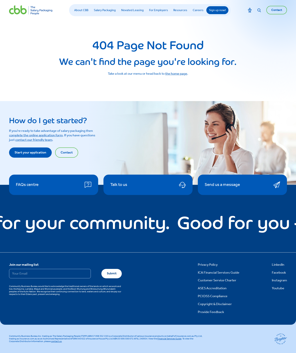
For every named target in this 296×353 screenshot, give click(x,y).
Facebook (279, 272)
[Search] (259, 10)
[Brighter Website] (280, 339)
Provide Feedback (211, 312)
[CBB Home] (30, 10)
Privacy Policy (208, 265)
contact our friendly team (33, 140)
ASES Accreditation (212, 288)
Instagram (279, 280)
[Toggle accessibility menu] (249, 10)
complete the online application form (36, 135)
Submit (111, 273)
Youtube (278, 288)
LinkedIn (278, 265)
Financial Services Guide (169, 339)
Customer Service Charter (217, 280)
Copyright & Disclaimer (215, 304)
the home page (176, 74)
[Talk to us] (148, 185)
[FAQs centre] (53, 185)
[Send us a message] (242, 185)
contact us (56, 341)
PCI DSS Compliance (212, 296)
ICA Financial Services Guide (218, 272)
